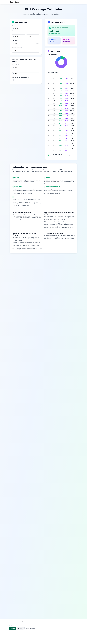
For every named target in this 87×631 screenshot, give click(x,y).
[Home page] (14, 2)
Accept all (13, 628)
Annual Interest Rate (16, 47)
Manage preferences (30, 628)
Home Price (14, 25)
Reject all (20, 628)
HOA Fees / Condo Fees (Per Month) (19, 77)
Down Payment (15, 33)
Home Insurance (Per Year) (18, 71)
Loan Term (14, 40)
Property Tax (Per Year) (17, 64)
